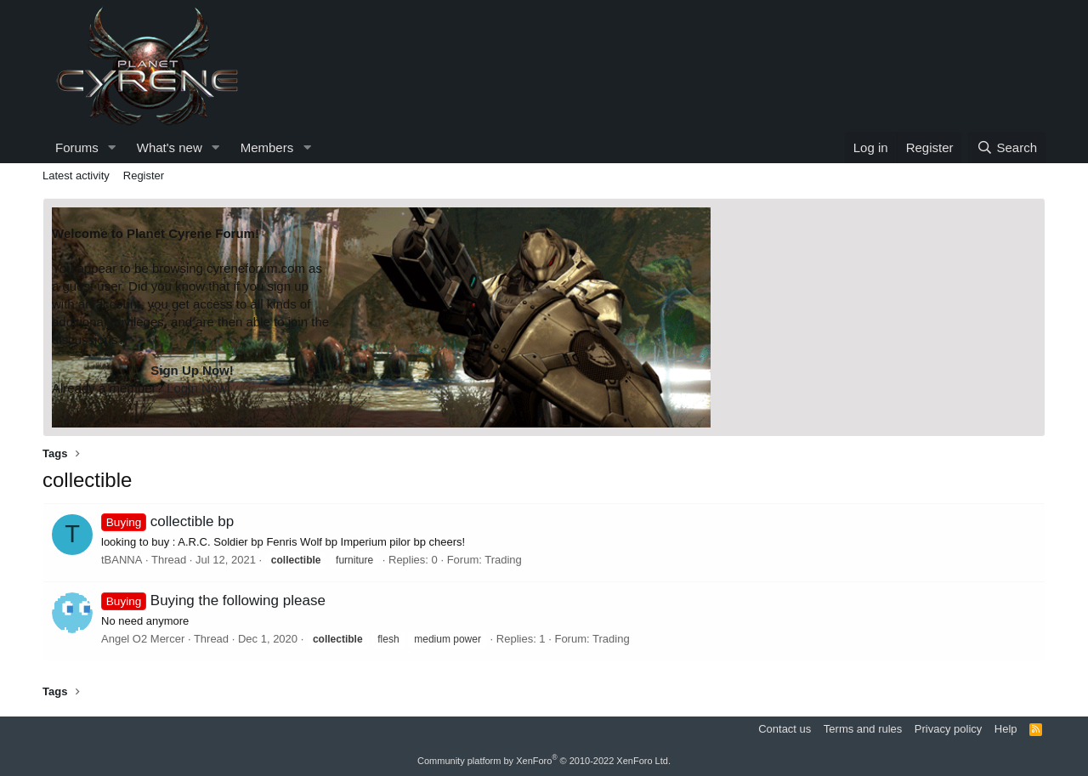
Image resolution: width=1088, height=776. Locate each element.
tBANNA (121, 559)
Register (143, 175)
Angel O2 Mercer (142, 638)
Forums (77, 147)
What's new (169, 147)
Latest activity (76, 175)
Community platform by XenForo (544, 761)
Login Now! (198, 388)
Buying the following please (213, 600)
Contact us (784, 728)
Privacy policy (948, 728)
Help (1005, 728)
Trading (503, 559)
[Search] (1007, 147)
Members (267, 147)
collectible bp (167, 521)
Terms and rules (863, 728)
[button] (112, 147)
